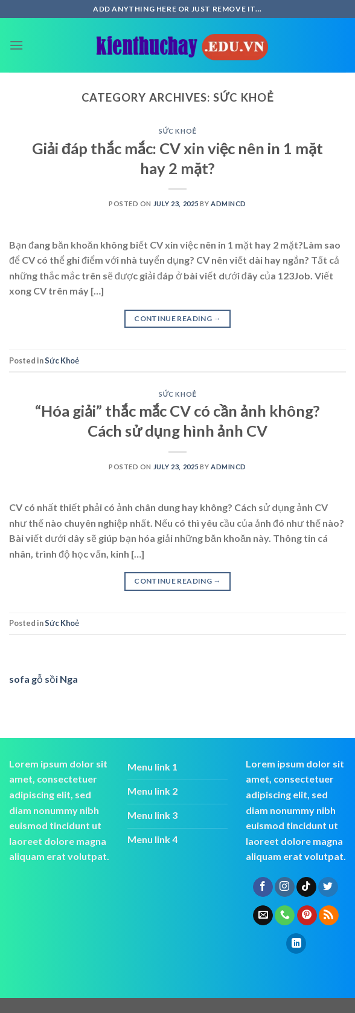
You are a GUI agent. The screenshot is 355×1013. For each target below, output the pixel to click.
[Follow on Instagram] (285, 887)
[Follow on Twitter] (328, 887)
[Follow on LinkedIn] (296, 943)
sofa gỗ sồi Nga (43, 679)
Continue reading (177, 318)
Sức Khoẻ (177, 131)
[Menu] (16, 45)
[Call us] (285, 915)
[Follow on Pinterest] (307, 915)
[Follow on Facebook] (263, 887)
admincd (228, 203)
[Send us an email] (263, 915)
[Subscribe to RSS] (329, 915)
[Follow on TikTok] (306, 887)
